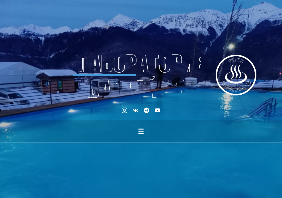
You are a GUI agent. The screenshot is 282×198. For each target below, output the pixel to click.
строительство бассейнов (141, 150)
